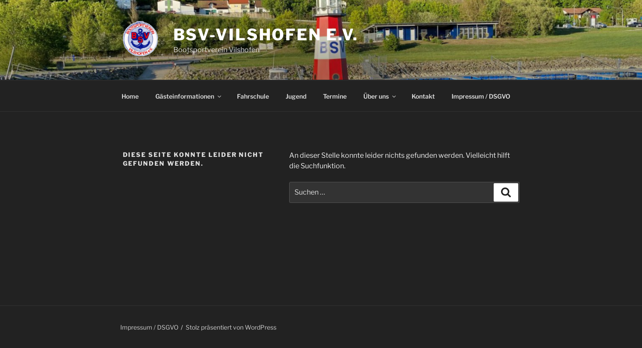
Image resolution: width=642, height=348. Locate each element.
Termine (335, 96)
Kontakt (423, 96)
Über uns (380, 96)
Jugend (296, 96)
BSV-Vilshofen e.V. (266, 34)
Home (130, 96)
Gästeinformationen (188, 96)
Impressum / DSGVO (481, 96)
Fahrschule (253, 96)
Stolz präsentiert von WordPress (231, 327)
